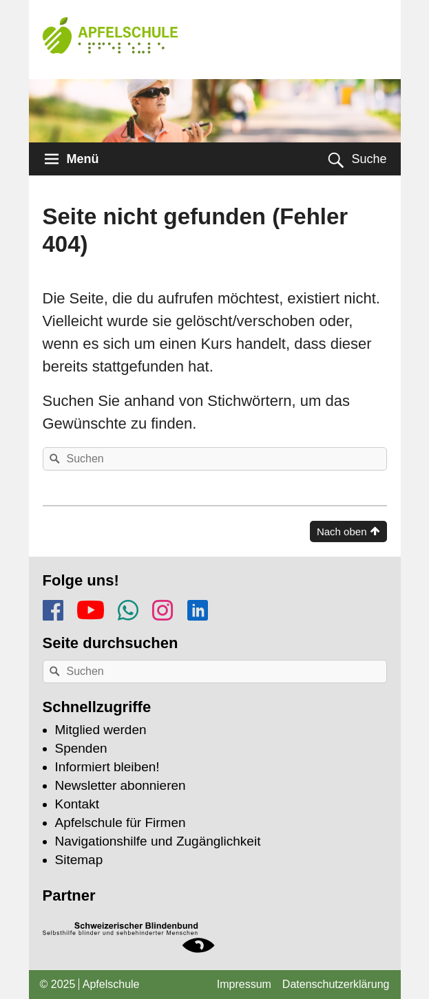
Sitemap (79, 859)
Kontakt (77, 804)
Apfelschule (111, 984)
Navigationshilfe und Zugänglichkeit (158, 841)
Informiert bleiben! (107, 767)
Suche (368, 159)
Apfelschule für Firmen (120, 822)
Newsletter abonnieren (120, 785)
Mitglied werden (101, 729)
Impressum (244, 984)
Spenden (81, 748)
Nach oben (342, 531)
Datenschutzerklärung (336, 984)
